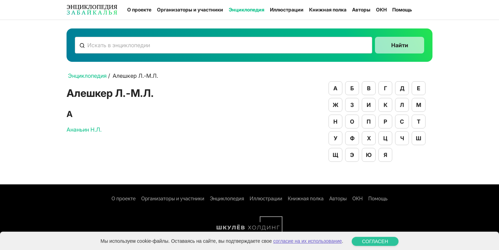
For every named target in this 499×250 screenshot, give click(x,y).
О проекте (139, 9)
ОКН (381, 9)
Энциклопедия (246, 9)
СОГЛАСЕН (375, 245)
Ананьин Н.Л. (84, 129)
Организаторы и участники (190, 9)
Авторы (361, 9)
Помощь (402, 9)
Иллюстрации (287, 9)
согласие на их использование (307, 244)
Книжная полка (328, 9)
